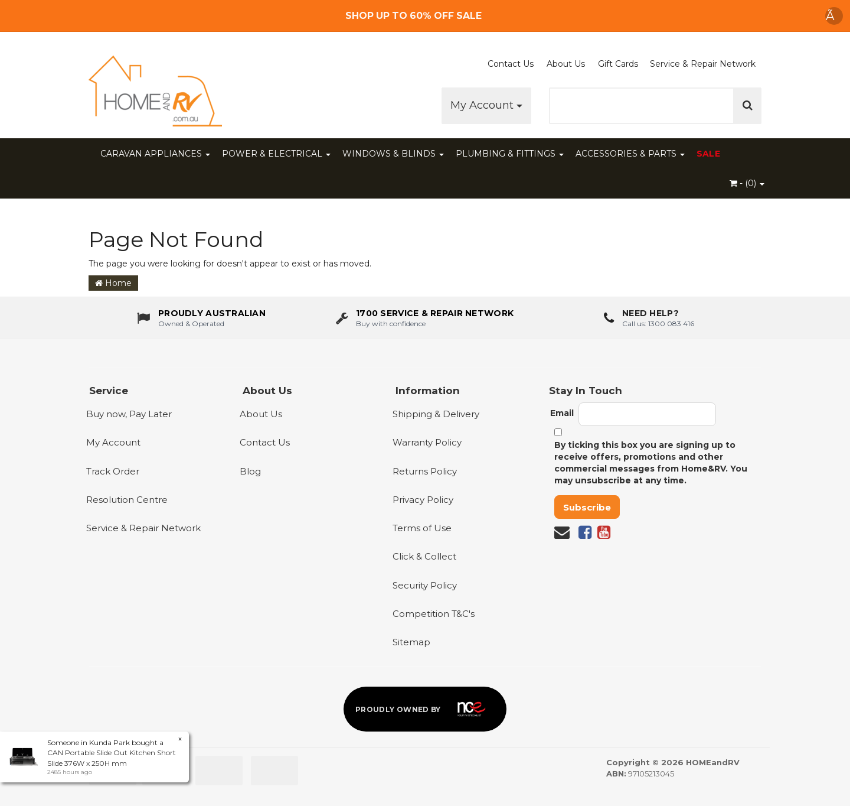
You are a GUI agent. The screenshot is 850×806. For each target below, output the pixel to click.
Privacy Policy (423, 499)
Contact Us (511, 63)
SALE (708, 153)
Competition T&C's (434, 613)
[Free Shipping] (425, 15)
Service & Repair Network (703, 63)
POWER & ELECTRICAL (276, 153)
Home (113, 283)
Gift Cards (618, 63)
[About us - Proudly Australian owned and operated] (201, 318)
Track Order (112, 471)
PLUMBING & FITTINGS (510, 153)
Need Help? (650, 313)
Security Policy (425, 585)
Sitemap (411, 642)
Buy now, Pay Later (129, 414)
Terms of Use (422, 528)
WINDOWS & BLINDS (393, 153)
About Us (566, 63)
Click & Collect (424, 556)
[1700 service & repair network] (424, 318)
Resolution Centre (127, 499)
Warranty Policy (427, 442)
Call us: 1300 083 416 (658, 322)
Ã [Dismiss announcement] (834, 16)
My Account (486, 105)
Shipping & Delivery (436, 414)
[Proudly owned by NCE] (425, 709)
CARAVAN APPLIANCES (155, 153)
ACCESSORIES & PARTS (630, 153)
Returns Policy (425, 471)
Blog (250, 471)
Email (562, 413)
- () (747, 183)
